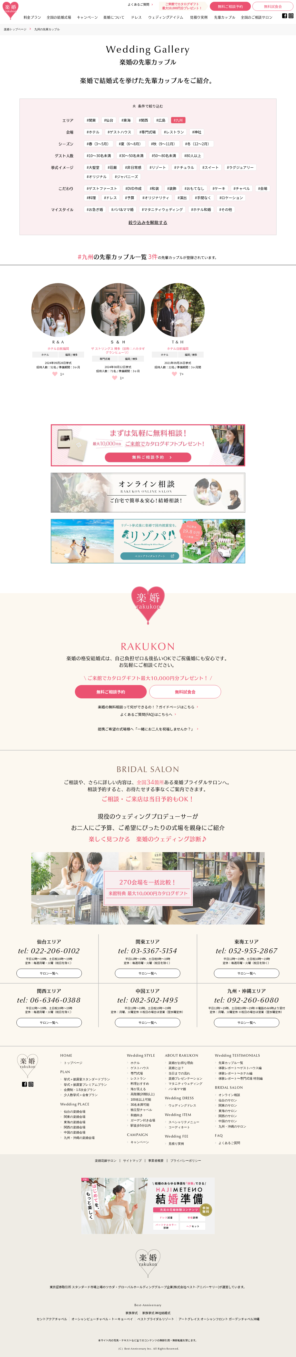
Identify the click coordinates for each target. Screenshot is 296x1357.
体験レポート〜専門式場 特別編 (240, 1078)
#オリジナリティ (155, 197)
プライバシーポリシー (185, 1160)
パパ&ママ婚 (177, 1089)
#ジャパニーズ (126, 176)
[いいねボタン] (55, 374)
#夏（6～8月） (131, 143)
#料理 (91, 197)
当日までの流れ (179, 1073)
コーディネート (179, 1127)
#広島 (160, 120)
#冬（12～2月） (198, 143)
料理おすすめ (140, 1083)
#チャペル (242, 188)
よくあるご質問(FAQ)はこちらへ (146, 714)
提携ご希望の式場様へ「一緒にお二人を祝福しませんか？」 (146, 729)
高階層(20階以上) (142, 1094)
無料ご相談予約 (230, 6)
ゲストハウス (140, 1068)
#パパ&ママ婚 (122, 209)
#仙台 (108, 120)
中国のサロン (228, 1121)
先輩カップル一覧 (231, 1063)
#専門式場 (148, 131)
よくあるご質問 (138, 4)
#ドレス (110, 197)
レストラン (138, 1078)
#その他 (225, 209)
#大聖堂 (93, 167)
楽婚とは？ (176, 1068)
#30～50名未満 (131, 155)
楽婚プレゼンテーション (185, 1078)
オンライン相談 (229, 1095)
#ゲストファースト (102, 188)
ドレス (136, 17)
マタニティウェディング (185, 1083)
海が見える (138, 1089)
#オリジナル (97, 176)
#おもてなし (194, 188)
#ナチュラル (184, 167)
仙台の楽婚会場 (74, 1111)
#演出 (182, 197)
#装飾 (171, 188)
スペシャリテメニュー (184, 1122)
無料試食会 (273, 6)
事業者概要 (156, 1160)
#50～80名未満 (164, 155)
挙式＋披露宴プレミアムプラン (85, 1084)
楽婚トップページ (15, 29)
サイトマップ (132, 1160)
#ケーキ (219, 188)
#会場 (262, 188)
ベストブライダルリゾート (155, 1319)
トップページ (73, 1063)
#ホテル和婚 (201, 209)
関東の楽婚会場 (74, 1117)
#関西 (143, 120)
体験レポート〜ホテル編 (235, 1073)
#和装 (154, 188)
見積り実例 (199, 17)
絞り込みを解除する (148, 222)
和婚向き (137, 1115)
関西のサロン (228, 1116)
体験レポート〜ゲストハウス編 (240, 1068)
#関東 (91, 120)
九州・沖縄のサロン (232, 1126)
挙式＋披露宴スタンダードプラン (87, 1079)
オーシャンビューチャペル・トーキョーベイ (102, 1319)
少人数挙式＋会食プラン (81, 1095)
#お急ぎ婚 (95, 209)
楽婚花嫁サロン (105, 1160)
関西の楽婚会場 (74, 1127)
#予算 (129, 197)
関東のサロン (228, 1105)
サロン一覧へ (49, 973)
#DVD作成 (133, 188)
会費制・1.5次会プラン (80, 1090)
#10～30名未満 (99, 155)
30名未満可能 (140, 1104)
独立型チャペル (141, 1110)
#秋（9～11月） (164, 143)
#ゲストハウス (119, 131)
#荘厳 (112, 167)
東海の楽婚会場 (74, 1122)
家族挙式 (131, 1313)
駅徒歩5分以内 (141, 1125)
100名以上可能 (141, 1099)
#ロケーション (231, 197)
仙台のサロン (228, 1100)
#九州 (178, 120)
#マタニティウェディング (162, 209)
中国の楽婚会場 (74, 1132)
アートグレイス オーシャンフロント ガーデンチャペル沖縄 (219, 1319)
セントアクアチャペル (51, 1319)
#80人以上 (192, 155)
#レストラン (174, 131)
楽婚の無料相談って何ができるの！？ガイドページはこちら (146, 707)
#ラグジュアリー (240, 167)
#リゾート (158, 167)
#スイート (210, 167)
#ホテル (93, 131)
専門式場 (137, 1073)
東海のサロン (228, 1111)
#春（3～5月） (99, 143)
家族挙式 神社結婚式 (156, 1313)
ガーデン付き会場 (143, 1120)
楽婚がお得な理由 (181, 1063)
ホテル (135, 1063)
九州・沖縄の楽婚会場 (79, 1138)
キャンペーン (140, 1142)
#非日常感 (133, 167)
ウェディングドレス (182, 1105)
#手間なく (203, 197)
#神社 (196, 131)
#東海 (126, 120)
